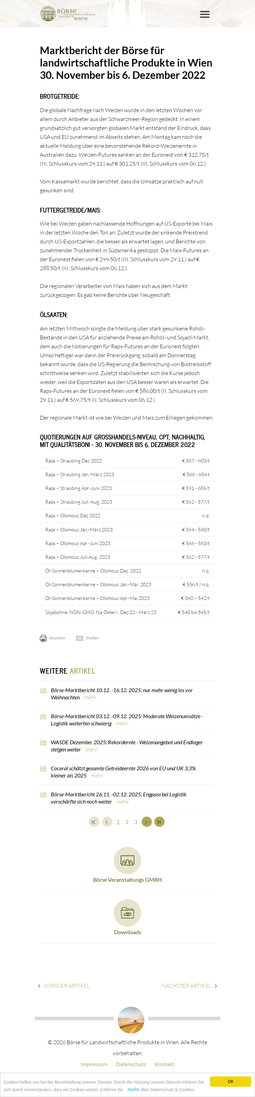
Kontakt (164, 1064)
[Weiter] (147, 822)
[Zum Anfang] (94, 822)
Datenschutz (131, 1064)
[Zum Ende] (159, 822)
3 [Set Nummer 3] (135, 821)
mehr (134, 1089)
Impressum (94, 1064)
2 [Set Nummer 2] (127, 821)
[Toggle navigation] (205, 14)
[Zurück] (107, 822)
